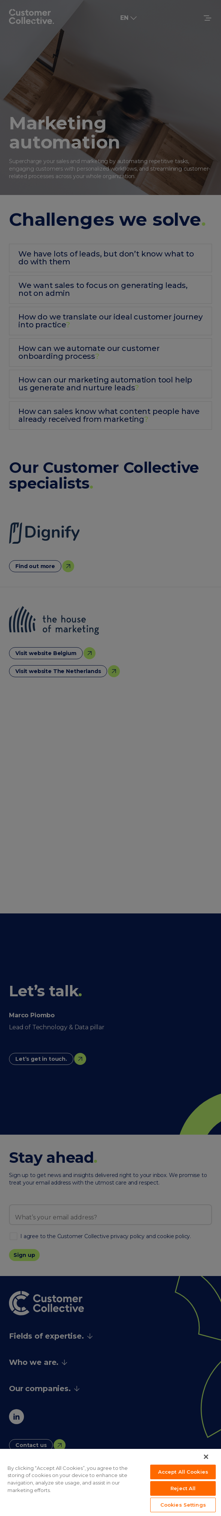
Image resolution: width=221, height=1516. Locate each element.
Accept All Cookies (183, 1472)
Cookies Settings (183, 1505)
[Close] (206, 1457)
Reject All (183, 1488)
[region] (110, 1482)
